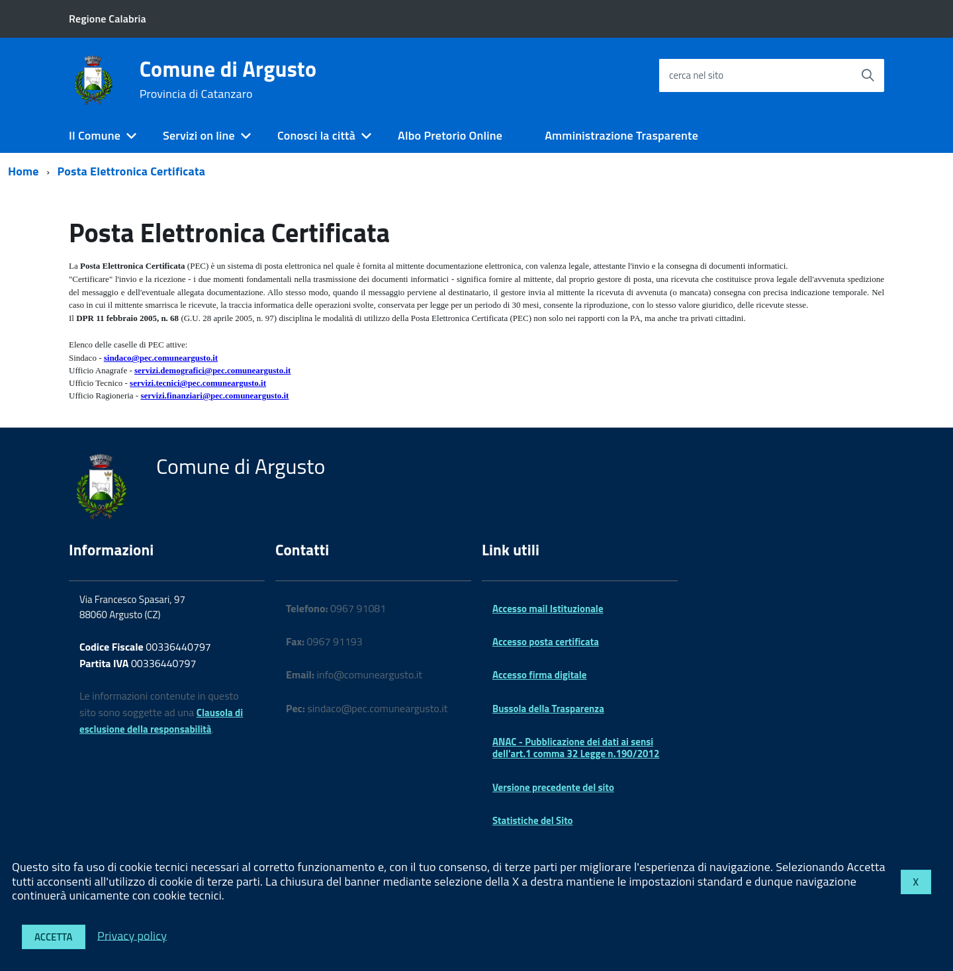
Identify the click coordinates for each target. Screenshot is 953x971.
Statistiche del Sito (532, 820)
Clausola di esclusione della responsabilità (161, 721)
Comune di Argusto (228, 79)
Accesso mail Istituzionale (548, 608)
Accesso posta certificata (545, 641)
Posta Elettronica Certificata (132, 171)
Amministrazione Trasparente (621, 135)
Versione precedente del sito (553, 787)
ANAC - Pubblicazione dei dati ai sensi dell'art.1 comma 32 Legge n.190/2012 (575, 747)
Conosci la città (316, 135)
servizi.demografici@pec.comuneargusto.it (212, 370)
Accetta (53, 937)
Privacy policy (132, 935)
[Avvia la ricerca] (867, 75)
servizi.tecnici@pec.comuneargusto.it (198, 383)
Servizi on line (199, 135)
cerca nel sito (696, 75)
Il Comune (94, 135)
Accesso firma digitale (539, 674)
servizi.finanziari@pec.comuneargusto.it (214, 395)
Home (23, 171)
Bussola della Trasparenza (548, 708)
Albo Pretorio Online (450, 135)
